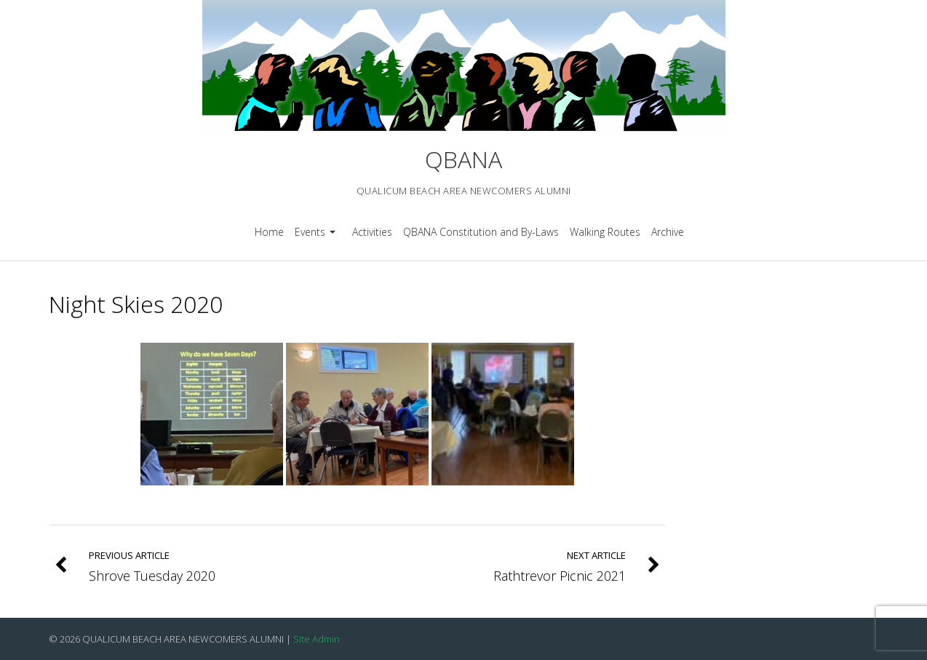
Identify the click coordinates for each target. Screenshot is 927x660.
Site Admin (316, 638)
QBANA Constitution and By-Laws (481, 232)
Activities (372, 232)
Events (317, 237)
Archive (667, 232)
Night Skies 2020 (136, 303)
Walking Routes (605, 232)
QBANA (463, 159)
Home (269, 232)
